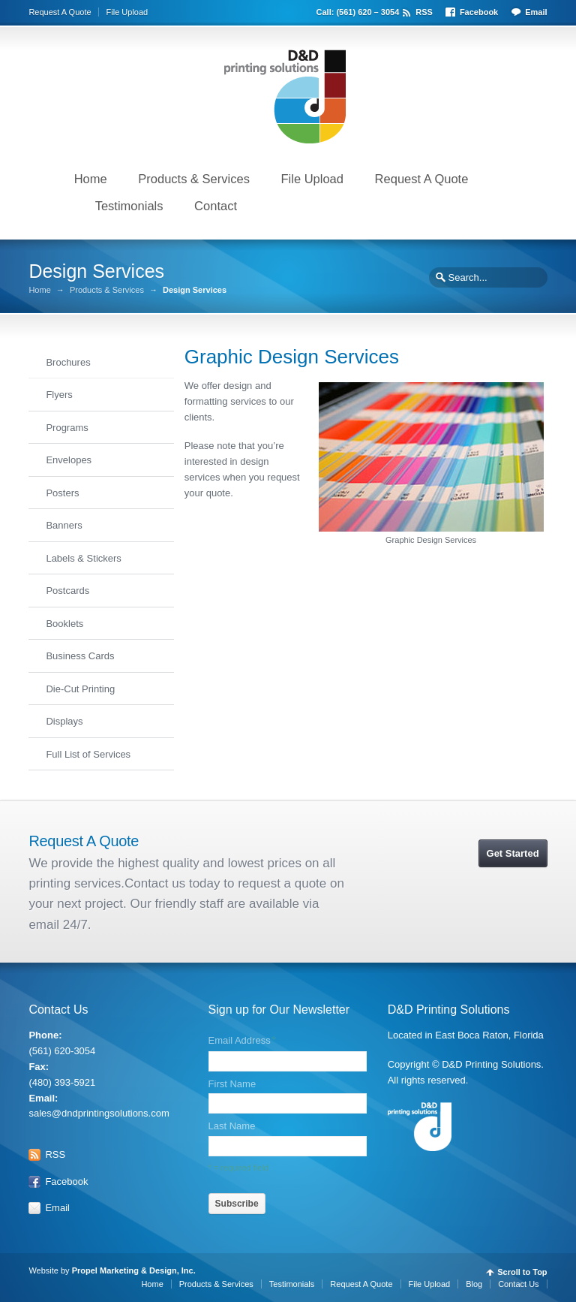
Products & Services (194, 178)
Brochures (68, 362)
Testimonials (129, 205)
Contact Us (518, 1283)
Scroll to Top (522, 1272)
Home (90, 178)
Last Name (232, 1126)
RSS (424, 12)
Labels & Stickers (83, 558)
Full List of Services (88, 754)
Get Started (513, 853)
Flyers (59, 394)
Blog (474, 1283)
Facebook (479, 12)
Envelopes (69, 460)
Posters (62, 493)
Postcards (67, 590)
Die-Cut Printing (80, 689)
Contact (215, 205)
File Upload (127, 12)
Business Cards (80, 656)
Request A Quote (59, 12)
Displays (64, 721)
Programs (67, 427)
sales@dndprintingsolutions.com (98, 1113)
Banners (64, 525)
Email (536, 12)
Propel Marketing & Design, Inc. (135, 1270)
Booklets (64, 623)
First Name (232, 1084)
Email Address (242, 1040)
